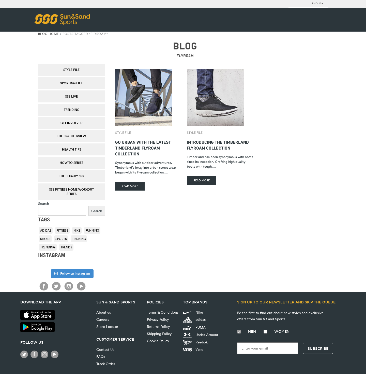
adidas (194, 320)
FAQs (100, 356)
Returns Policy (158, 326)
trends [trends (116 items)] (66, 247)
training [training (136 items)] (79, 238)
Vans (193, 349)
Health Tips (71, 149)
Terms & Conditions (162, 312)
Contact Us (105, 349)
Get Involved (71, 123)
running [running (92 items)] (92, 230)
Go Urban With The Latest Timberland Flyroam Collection (143, 147)
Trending (71, 109)
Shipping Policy (159, 333)
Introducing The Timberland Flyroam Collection (218, 144)
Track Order (105, 363)
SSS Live (71, 96)
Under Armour (200, 335)
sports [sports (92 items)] (61, 238)
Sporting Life (71, 83)
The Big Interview (71, 136)
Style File (71, 69)
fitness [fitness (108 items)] (62, 230)
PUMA (194, 327)
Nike (193, 312)
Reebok (195, 342)
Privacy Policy (158, 319)
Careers (102, 319)
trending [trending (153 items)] (47, 247)
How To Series (71, 162)
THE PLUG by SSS (71, 176)
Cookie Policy (158, 340)
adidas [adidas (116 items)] (45, 230)
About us (103, 312)
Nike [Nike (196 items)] (76, 230)
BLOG (185, 46)
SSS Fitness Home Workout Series (71, 191)
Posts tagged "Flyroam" (85, 33)
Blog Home (48, 33)
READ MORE (130, 186)
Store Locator (107, 326)
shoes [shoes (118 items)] (45, 238)
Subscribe (318, 348)
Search (43, 203)
